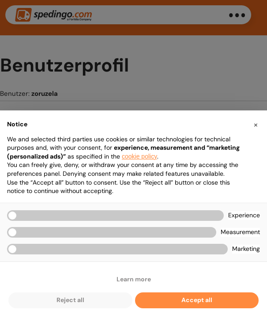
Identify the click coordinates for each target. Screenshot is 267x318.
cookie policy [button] (139, 156)
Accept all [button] (196, 300)
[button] (255, 124)
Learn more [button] (134, 279)
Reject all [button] (70, 300)
